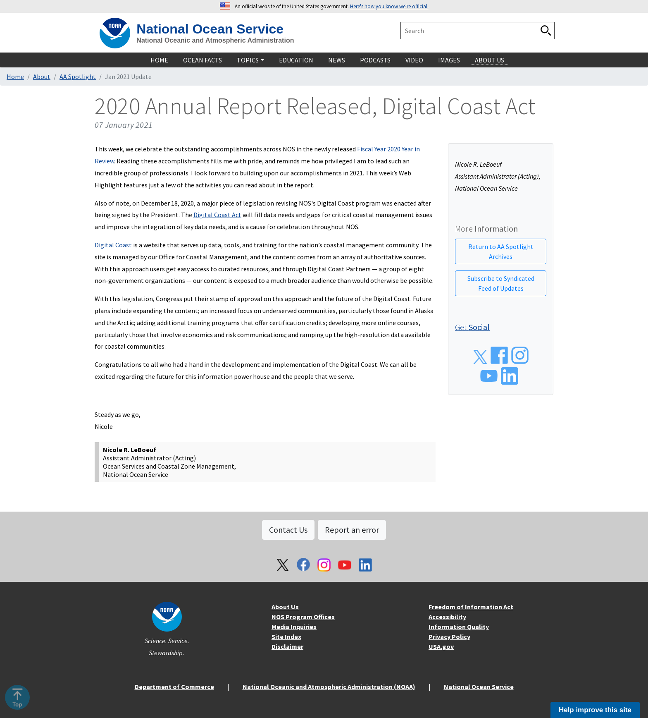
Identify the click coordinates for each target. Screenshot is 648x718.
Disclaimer (287, 646)
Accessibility (447, 617)
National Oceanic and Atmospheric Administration (215, 40)
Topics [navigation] (248, 60)
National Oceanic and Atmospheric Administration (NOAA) (329, 686)
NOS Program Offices (303, 617)
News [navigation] (336, 60)
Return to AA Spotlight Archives (501, 251)
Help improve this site (595, 710)
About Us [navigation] (489, 60)
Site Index (286, 636)
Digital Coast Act (217, 215)
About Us (285, 607)
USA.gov (441, 646)
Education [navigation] (296, 60)
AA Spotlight (78, 76)
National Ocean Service (210, 29)
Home (15, 76)
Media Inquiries (294, 626)
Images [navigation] (449, 60)
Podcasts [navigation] (375, 60)
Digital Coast (113, 245)
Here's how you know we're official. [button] (389, 6)
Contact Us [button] (288, 529)
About (41, 76)
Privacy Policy (449, 636)
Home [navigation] (159, 60)
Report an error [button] (352, 529)
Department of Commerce (174, 686)
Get (472, 327)
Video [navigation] (414, 60)
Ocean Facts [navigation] (202, 60)
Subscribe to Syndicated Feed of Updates (500, 283)
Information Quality (459, 626)
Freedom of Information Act (471, 607)
